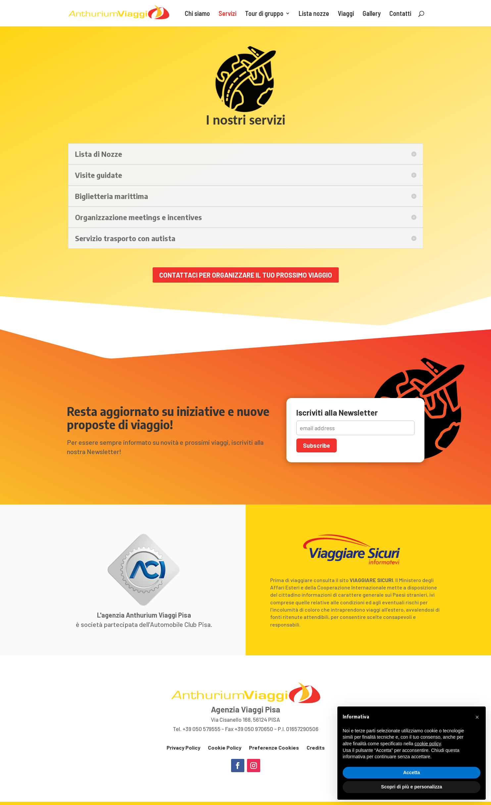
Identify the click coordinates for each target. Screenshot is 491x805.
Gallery (372, 14)
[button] (477, 717)
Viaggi (346, 14)
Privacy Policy (183, 747)
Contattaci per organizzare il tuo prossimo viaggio (245, 275)
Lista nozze (314, 14)
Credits (316, 747)
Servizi (227, 14)
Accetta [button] (411, 772)
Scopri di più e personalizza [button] (411, 786)
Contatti (400, 14)
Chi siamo (197, 14)
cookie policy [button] (428, 743)
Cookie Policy (224, 747)
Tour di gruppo (264, 14)
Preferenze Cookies (274, 747)
